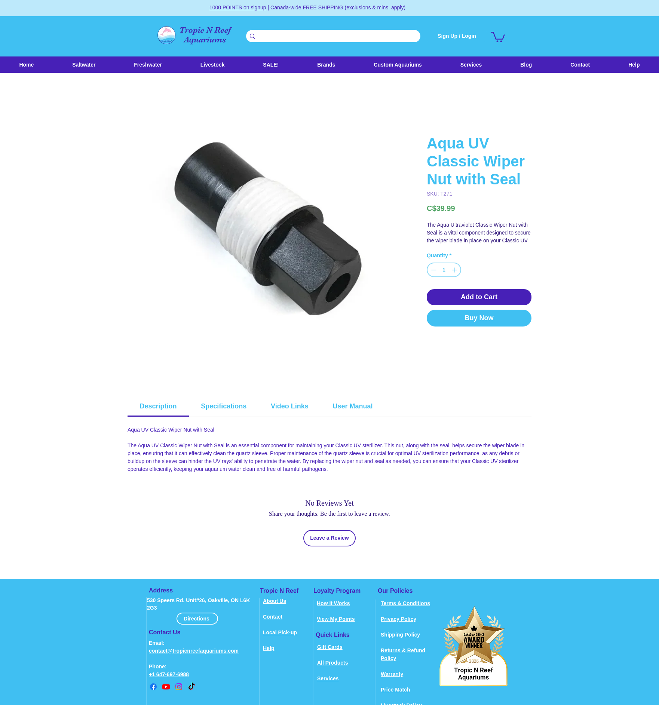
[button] (212, 64)
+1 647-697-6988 (169, 674)
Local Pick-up (280, 632)
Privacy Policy (398, 619)
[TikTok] (191, 686)
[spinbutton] (444, 269)
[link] (498, 36)
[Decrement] (433, 269)
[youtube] (166, 686)
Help (268, 648)
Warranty (392, 674)
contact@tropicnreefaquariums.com (194, 651)
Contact (272, 617)
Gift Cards (330, 647)
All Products (332, 663)
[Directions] (197, 619)
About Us (274, 601)
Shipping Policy (400, 635)
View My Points (336, 619)
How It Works (333, 603)
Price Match (395, 690)
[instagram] (178, 686)
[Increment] (455, 269)
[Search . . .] (332, 36)
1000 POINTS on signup (237, 7)
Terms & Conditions (405, 603)
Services (328, 678)
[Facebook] (153, 686)
